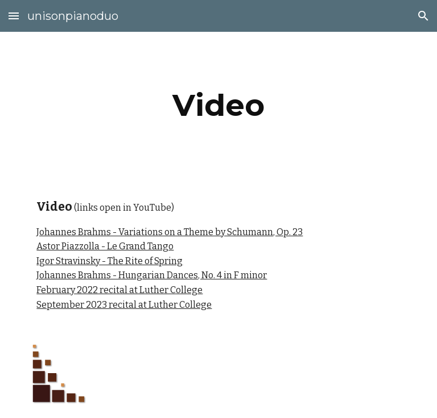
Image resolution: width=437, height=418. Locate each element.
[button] (13, 15)
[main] (218, 105)
